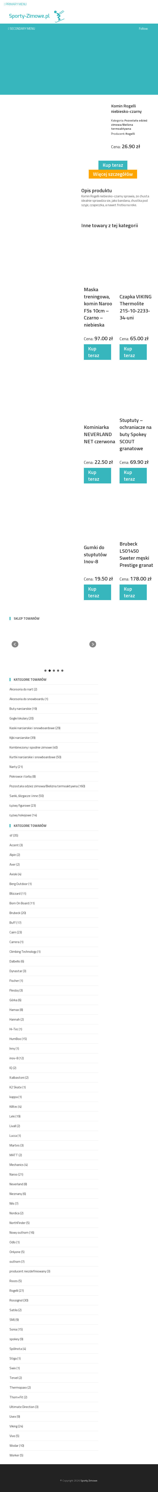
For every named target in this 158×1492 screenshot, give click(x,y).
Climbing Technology (25, 951)
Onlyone (17, 1251)
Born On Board (22, 903)
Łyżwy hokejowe (23, 815)
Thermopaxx (20, 1387)
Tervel (16, 1377)
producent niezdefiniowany (30, 1271)
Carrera (16, 942)
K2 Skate (18, 1087)
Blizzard (18, 893)
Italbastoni (19, 1077)
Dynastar (18, 971)
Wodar (17, 1445)
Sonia (16, 1329)
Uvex (15, 1416)
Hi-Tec (16, 1029)
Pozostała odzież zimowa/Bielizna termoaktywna (47, 786)
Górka (15, 1000)
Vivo (14, 1435)
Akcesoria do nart (23, 689)
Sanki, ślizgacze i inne (27, 795)
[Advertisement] (79, 65)
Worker (16, 1455)
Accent (16, 845)
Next (92, 644)
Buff (15, 922)
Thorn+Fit (18, 1397)
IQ (13, 1067)
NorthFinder (20, 1222)
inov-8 (17, 1058)
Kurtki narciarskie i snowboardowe (35, 757)
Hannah (17, 1019)
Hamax (16, 1009)
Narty (16, 766)
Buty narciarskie (23, 708)
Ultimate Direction (24, 1406)
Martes (17, 1145)
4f (14, 835)
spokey (16, 1339)
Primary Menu (15, 4)
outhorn (17, 1261)
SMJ (14, 1319)
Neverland (18, 1184)
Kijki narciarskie (22, 737)
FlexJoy (16, 990)
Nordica (16, 1213)
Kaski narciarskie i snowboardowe (35, 728)
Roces (16, 1280)
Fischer (16, 980)
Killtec (16, 1106)
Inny (14, 1048)
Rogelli (17, 1290)
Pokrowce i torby (23, 776)
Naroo (16, 1174)
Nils (14, 1203)
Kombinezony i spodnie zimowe (34, 747)
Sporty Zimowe (88, 1481)
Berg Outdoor (21, 883)
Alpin (15, 854)
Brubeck (18, 912)
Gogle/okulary (22, 718)
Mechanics (19, 1164)
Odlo (15, 1242)
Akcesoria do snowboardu (29, 699)
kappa (16, 1096)
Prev (15, 644)
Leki (15, 1116)
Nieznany (18, 1193)
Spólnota (18, 1348)
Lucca (15, 1135)
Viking (16, 1426)
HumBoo (18, 1038)
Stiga (15, 1358)
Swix (15, 1368)
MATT (16, 1155)
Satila (16, 1310)
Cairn (16, 932)
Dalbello (17, 961)
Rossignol (19, 1300)
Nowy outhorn (22, 1232)
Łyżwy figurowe (23, 805)
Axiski (15, 874)
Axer (15, 864)
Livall (15, 1126)
